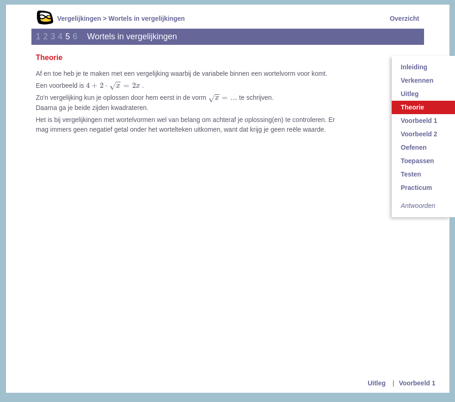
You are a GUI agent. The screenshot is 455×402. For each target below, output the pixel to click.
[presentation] (113, 86)
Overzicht (404, 18)
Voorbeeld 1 (417, 383)
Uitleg (377, 383)
